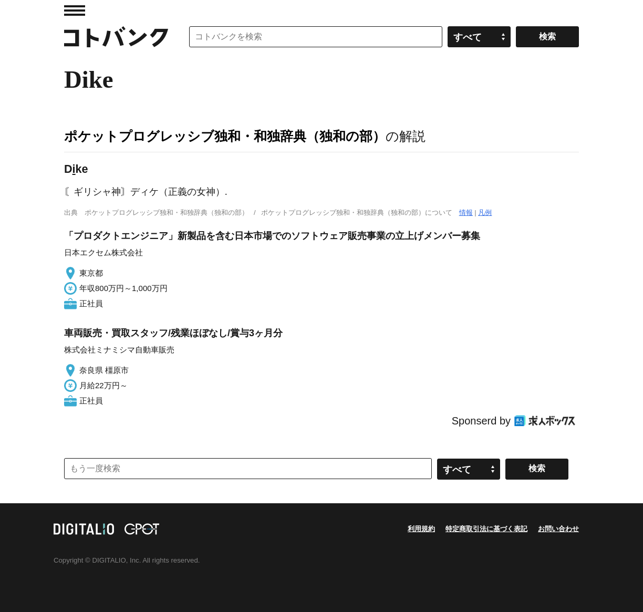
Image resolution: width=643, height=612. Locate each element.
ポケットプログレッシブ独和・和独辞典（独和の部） (225, 136)
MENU (74, 10)
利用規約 (421, 529)
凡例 (485, 212)
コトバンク (116, 36)
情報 (466, 212)
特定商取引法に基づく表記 (486, 529)
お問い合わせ (558, 529)
